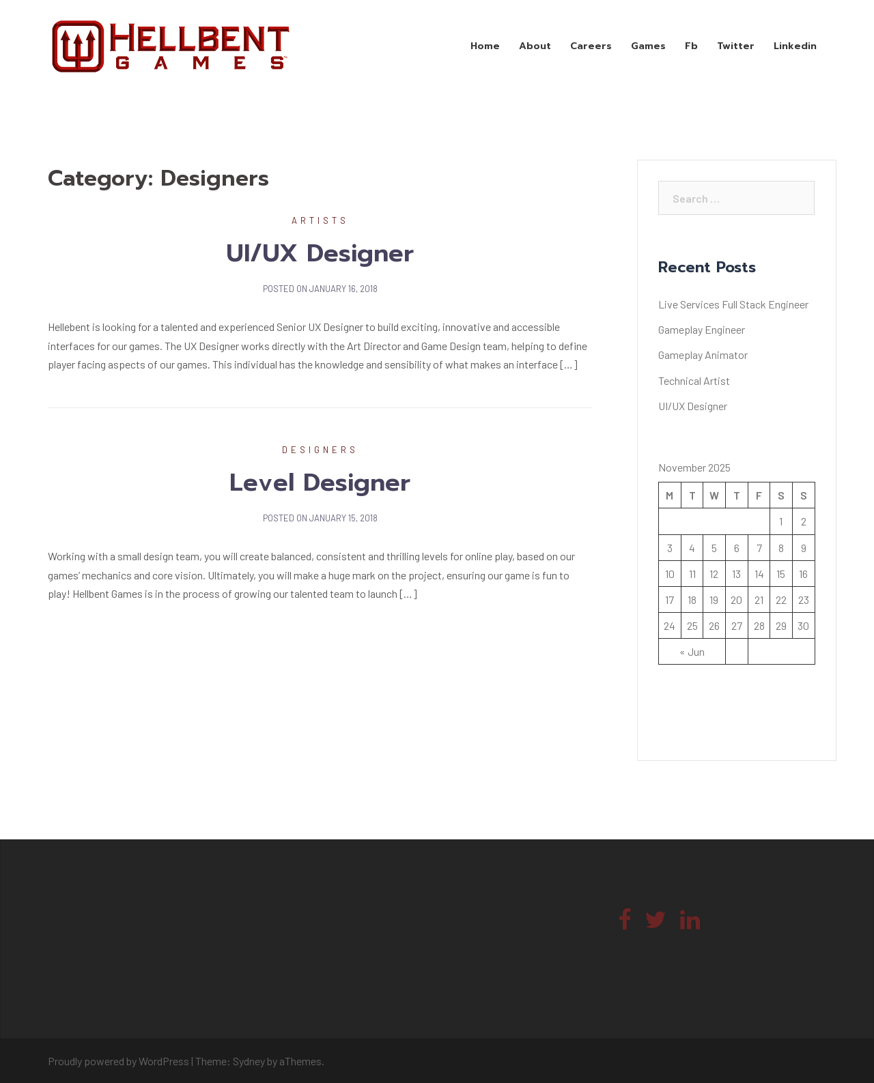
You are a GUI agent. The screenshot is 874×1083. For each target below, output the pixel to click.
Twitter (736, 46)
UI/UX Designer (320, 253)
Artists (320, 220)
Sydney (249, 1060)
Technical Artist (694, 380)
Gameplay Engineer (701, 329)
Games (648, 46)
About (535, 46)
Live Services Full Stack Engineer (733, 304)
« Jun (692, 651)
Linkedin (795, 46)
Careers (591, 46)
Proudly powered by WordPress (118, 1060)
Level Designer (319, 482)
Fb (691, 46)
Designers (320, 449)
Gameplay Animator (703, 354)
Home (485, 46)
